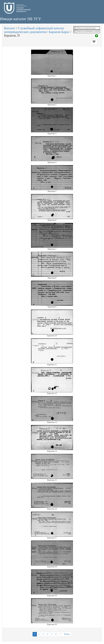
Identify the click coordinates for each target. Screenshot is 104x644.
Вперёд (67, 634)
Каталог (9, 28)
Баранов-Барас (59, 32)
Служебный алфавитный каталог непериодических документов (34, 30)
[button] (94, 42)
